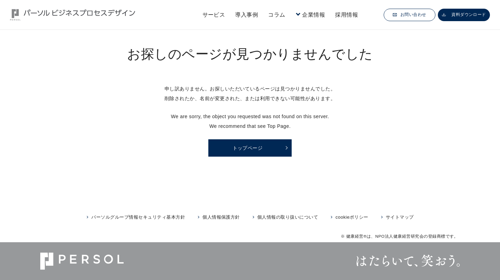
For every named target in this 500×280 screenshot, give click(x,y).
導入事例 (246, 15)
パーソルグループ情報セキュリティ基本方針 (138, 217)
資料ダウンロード (464, 14)
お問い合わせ (409, 14)
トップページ (248, 148)
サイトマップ (400, 217)
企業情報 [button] (313, 15)
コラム (276, 15)
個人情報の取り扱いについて (287, 217)
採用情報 (346, 15)
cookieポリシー (351, 217)
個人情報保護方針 (221, 217)
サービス (213, 15)
